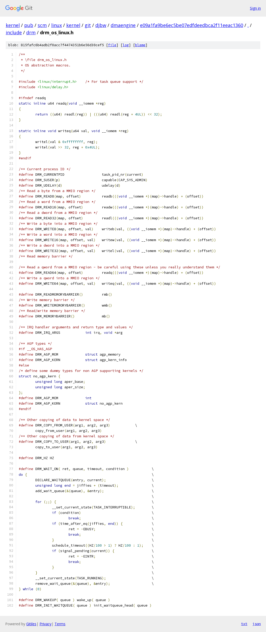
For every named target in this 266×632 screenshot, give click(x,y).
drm (31, 32)
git (88, 25)
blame (140, 45)
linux (56, 25)
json (256, 623)
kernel (13, 25)
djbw (100, 25)
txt (244, 623)
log (126, 45)
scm (42, 25)
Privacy (45, 623)
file (112, 45)
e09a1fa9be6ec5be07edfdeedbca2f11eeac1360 (191, 25)
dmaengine (123, 25)
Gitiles (31, 623)
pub (28, 25)
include (14, 32)
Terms (60, 623)
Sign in (255, 8)
